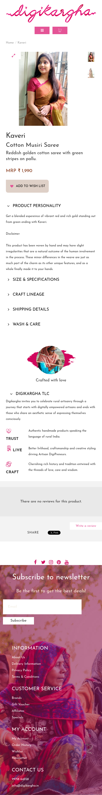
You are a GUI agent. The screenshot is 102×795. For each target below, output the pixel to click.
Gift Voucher (21, 704)
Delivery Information (26, 664)
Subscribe (18, 621)
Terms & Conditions (25, 676)
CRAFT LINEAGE (28, 295)
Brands (17, 698)
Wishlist (17, 751)
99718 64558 (20, 779)
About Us (18, 657)
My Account (20, 738)
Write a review (86, 526)
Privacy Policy (21, 670)
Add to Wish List (30, 186)
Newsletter (19, 758)
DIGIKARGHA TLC (32, 394)
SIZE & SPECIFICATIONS (35, 280)
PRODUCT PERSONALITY (36, 206)
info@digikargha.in (25, 785)
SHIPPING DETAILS (30, 310)
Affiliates (18, 711)
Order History (21, 745)
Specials (17, 717)
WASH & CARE (26, 324)
